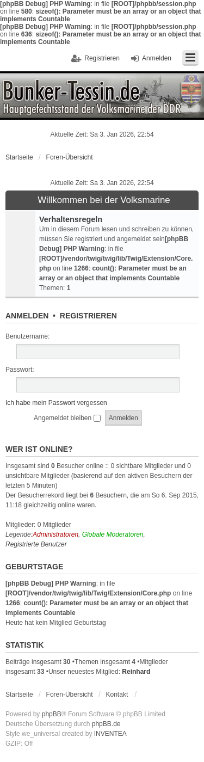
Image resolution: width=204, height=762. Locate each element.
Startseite (19, 157)
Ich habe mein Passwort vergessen (56, 403)
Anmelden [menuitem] (156, 58)
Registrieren (88, 315)
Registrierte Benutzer (36, 544)
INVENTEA (110, 734)
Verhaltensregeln (70, 219)
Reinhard (136, 671)
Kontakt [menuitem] (117, 694)
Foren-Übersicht (69, 157)
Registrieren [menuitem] (102, 58)
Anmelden (26, 315)
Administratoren (55, 534)
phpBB (51, 714)
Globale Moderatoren (113, 534)
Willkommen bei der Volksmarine (104, 200)
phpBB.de (106, 724)
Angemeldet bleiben (67, 418)
